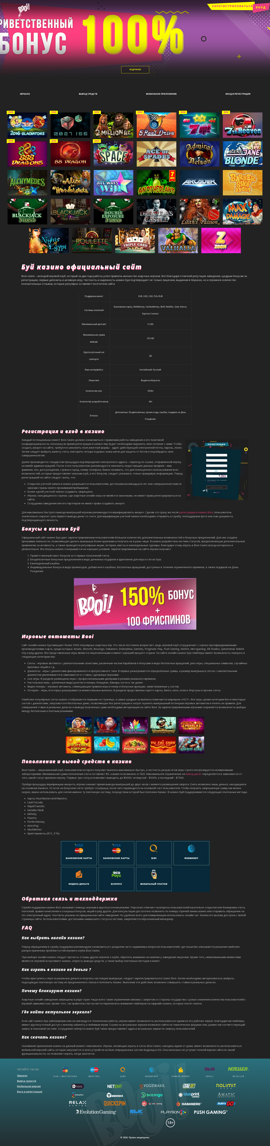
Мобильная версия (29, 1083)
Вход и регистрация (29, 1089)
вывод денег (194, 771)
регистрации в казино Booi (196, 510)
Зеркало (22, 1073)
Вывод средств (26, 1078)
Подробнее (135, 69)
